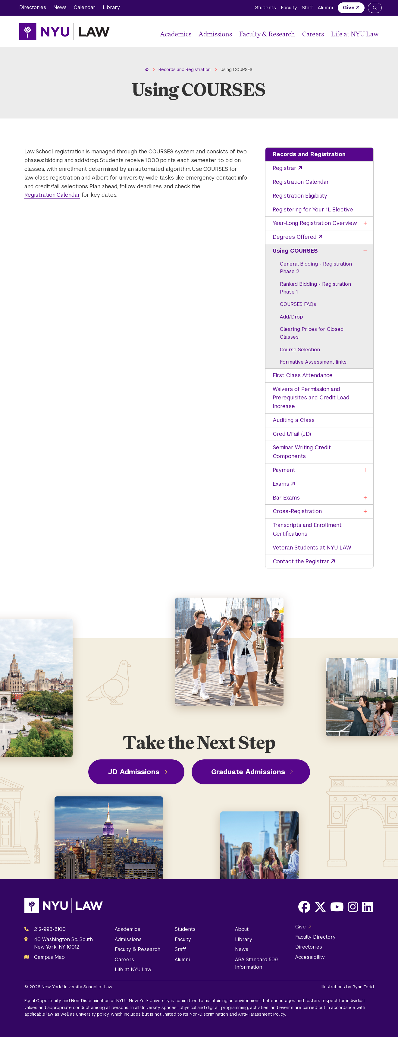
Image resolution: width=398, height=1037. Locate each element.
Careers (313, 33)
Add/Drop (291, 317)
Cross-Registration (297, 511)
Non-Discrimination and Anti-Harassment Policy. (238, 1014)
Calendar (85, 7)
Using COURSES (295, 250)
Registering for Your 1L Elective (313, 209)
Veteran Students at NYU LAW (312, 547)
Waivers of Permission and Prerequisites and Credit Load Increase (311, 398)
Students (265, 8)
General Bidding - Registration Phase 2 (316, 268)
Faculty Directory (315, 937)
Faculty (289, 8)
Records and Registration (309, 154)
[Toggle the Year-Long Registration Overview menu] (365, 223)
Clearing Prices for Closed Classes (311, 333)
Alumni (325, 8)
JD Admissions (133, 772)
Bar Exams (286, 497)
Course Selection (300, 349)
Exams (281, 483)
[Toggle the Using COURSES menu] (365, 251)
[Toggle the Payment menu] (365, 470)
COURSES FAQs (298, 304)
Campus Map (49, 957)
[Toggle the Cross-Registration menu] (365, 511)
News (60, 7)
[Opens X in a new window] (320, 907)
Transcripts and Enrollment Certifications (307, 529)
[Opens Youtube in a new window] (337, 907)
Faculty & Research (267, 33)
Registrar (284, 168)
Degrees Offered (295, 236)
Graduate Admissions (248, 772)
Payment (284, 469)
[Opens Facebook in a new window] (304, 907)
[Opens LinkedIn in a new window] (367, 907)
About (242, 929)
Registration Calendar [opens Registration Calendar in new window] (52, 194)
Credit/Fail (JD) (292, 433)
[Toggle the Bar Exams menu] (365, 498)
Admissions (215, 33)
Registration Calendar (301, 181)
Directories (32, 7)
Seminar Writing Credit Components (302, 452)
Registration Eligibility (300, 195)
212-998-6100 (50, 929)
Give (349, 8)
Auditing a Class (294, 420)
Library (111, 7)
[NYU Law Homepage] (64, 31)
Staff (307, 8)
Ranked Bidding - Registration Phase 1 (315, 288)
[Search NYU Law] (375, 8)
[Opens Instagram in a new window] (353, 907)
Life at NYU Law (355, 33)
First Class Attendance (303, 375)
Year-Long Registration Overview (315, 223)
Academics (175, 33)
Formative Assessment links (313, 362)
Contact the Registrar (301, 561)
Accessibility (310, 957)
